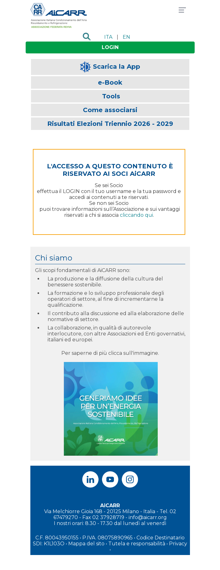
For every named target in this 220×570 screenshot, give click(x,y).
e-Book (110, 82)
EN (126, 37)
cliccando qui (136, 215)
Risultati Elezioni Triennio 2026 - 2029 (110, 123)
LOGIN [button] (110, 47)
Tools (111, 96)
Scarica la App (116, 66)
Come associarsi (110, 110)
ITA (108, 37)
